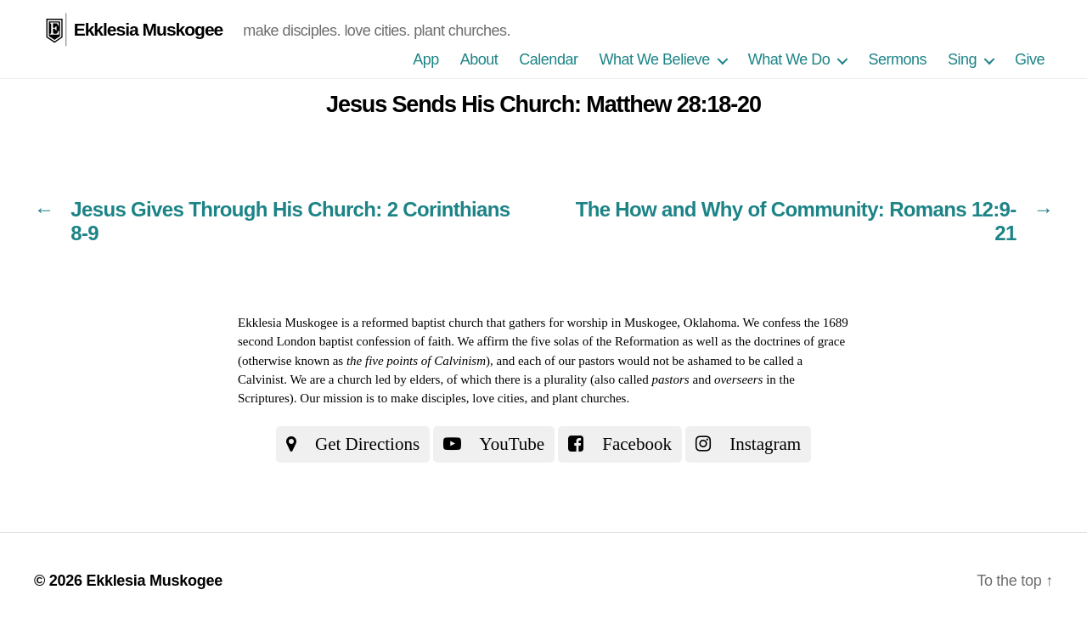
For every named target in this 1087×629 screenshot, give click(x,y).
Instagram (748, 444)
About (479, 59)
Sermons (897, 59)
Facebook (620, 444)
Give (1030, 59)
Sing (962, 59)
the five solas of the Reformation (595, 341)
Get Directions (353, 444)
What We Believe (654, 59)
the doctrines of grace (790, 341)
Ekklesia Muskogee (148, 29)
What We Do (789, 59)
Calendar (548, 59)
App (426, 59)
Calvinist (261, 379)
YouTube (493, 444)
